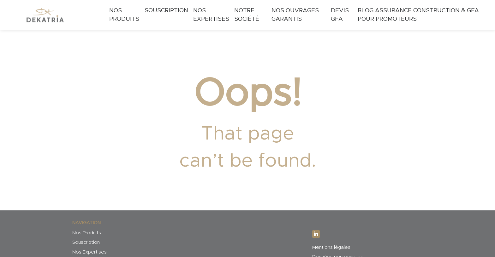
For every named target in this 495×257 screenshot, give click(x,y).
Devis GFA (340, 15)
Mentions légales (331, 247)
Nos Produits (124, 15)
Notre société (246, 15)
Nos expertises (211, 15)
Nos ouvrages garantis (295, 15)
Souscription (166, 11)
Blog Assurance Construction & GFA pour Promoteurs (418, 15)
